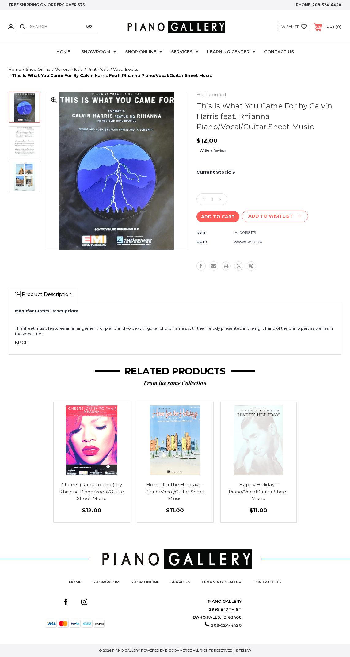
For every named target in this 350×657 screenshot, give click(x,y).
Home (63, 52)
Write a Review (213, 150)
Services (185, 52)
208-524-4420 (326, 4)
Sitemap (243, 650)
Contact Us (279, 52)
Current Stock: (215, 172)
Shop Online (143, 52)
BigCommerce (178, 650)
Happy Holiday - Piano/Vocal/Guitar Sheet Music (258, 491)
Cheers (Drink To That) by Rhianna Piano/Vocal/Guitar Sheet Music (91, 491)
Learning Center (231, 52)
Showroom (98, 52)
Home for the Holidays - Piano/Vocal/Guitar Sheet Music (175, 491)
